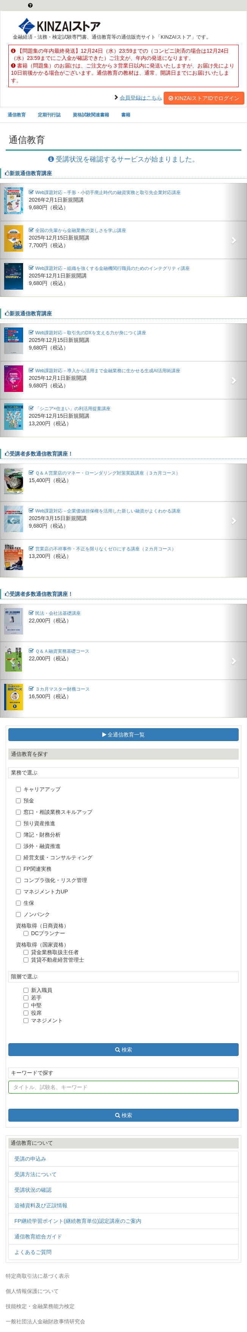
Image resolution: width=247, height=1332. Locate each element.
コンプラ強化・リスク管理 (51, 880)
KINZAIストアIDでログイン (204, 98)
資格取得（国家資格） (42, 945)
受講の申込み (30, 1159)
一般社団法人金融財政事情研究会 (45, 1321)
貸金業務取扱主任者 (51, 952)
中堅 (32, 1005)
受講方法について (35, 1174)
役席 (32, 1013)
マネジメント (43, 1020)
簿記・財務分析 (38, 835)
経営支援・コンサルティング (54, 857)
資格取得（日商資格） (42, 926)
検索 (123, 1050)
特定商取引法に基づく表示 (37, 1276)
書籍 (125, 115)
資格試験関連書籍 (91, 115)
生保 (25, 903)
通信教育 (17, 115)
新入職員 (37, 990)
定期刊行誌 (49, 115)
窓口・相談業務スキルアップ (54, 812)
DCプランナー (44, 933)
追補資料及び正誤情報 (40, 1205)
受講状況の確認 (33, 1190)
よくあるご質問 (33, 1252)
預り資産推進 (35, 823)
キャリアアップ (38, 789)
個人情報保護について (32, 1291)
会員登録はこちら (141, 97)
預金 (25, 801)
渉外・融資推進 (38, 846)
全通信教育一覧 (123, 735)
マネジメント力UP (42, 892)
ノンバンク (33, 914)
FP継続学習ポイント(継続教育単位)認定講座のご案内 (77, 1221)
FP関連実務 (34, 869)
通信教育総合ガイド (38, 1236)
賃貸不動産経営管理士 (53, 960)
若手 (32, 998)
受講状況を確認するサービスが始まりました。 (123, 159)
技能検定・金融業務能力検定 (40, 1306)
